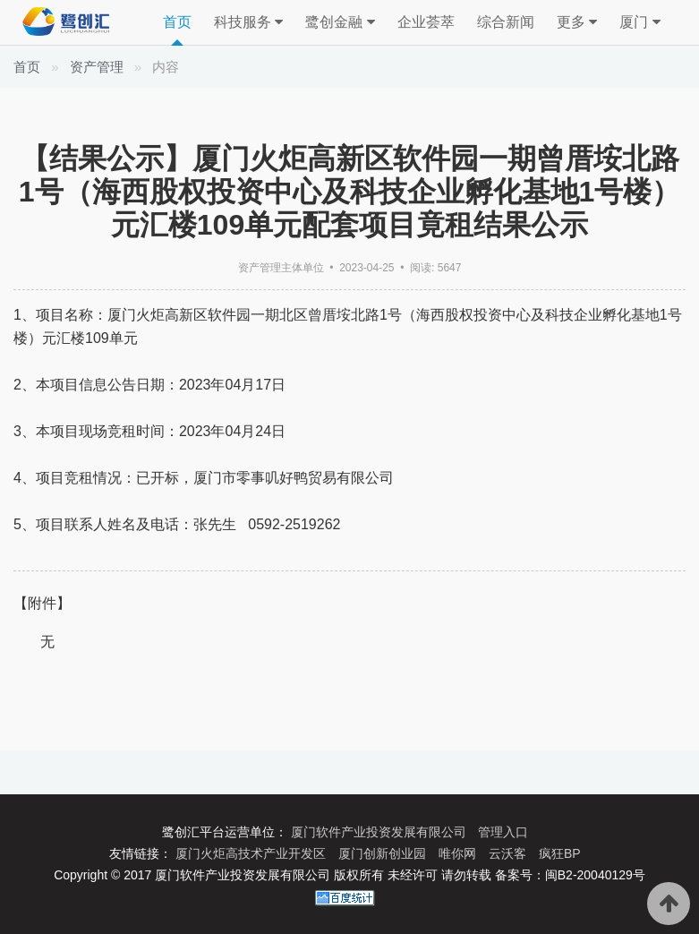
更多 (577, 22)
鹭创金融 (339, 22)
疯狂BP (560, 853)
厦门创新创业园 (384, 853)
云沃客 (509, 853)
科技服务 (248, 22)
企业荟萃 (426, 22)
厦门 (639, 22)
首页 (177, 22)
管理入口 (503, 832)
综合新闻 (505, 22)
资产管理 (97, 66)
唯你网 (459, 853)
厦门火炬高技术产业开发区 (252, 853)
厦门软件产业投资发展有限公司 (380, 832)
